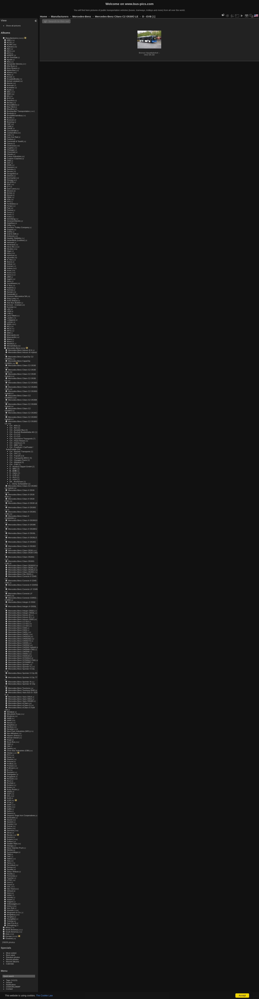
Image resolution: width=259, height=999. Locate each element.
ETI (8, 186)
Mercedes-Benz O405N (18, 643)
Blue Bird (11, 107)
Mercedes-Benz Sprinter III (19, 682)
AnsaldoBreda (13, 79)
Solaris (10, 839)
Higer (9, 251)
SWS (9, 807)
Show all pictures (13, 25)
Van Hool (11, 889)
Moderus (10, 716)
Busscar (10, 120)
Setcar (9, 826)
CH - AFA (13, 426)
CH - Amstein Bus (17, 430)
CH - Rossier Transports (19, 451)
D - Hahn (13, 473)
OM (8, 746)
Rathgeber (11, 774)
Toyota (10, 874)
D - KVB (13, 475)
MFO (9, 331)
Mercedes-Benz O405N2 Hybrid (22, 647)
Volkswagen (12, 904)
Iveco (9, 275)
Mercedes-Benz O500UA (19, 656)
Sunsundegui (12, 852)
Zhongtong (11, 925)
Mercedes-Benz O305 (17, 628)
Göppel (10, 229)
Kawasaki (11, 294)
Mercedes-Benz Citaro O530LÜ (21, 570)
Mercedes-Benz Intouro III (19, 615)
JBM (9, 277)
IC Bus (10, 260)
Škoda (9, 835)
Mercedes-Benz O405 (17, 632)
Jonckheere (12, 283)
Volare (9, 899)
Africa (7, 927)
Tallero (10, 858)
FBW (9, 197)
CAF (9, 124)
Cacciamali (11, 130)
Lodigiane (11, 320)
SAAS (9, 791)
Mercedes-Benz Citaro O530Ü (21, 572)
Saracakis (11, 817)
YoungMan (11, 919)
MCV (9, 328)
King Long (11, 298)
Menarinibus (12, 346)
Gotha (9, 232)
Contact (9, 989)
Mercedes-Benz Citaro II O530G (22, 507)
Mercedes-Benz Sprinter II (19, 667)
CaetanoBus (12, 133)
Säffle (9, 809)
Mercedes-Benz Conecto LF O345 (23, 589)
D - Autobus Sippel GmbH (20, 466)
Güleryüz (11, 236)
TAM (9, 854)
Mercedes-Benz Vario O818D (20, 701)
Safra (9, 811)
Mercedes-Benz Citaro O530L (21, 568)
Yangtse (10, 917)
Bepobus (10, 100)
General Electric (14, 221)
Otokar (10, 753)
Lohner (10, 322)
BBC (9, 92)
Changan (11, 150)
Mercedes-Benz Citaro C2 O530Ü (22, 413)
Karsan (10, 292)
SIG (8, 796)
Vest (9, 893)
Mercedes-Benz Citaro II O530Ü (22, 542)
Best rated (10, 955)
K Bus (9, 285)
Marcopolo (11, 335)
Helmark (10, 242)
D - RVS (13, 477)
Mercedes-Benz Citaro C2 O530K (22, 400)
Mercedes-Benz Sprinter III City (21, 684)
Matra (9, 339)
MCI (8, 326)
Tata (8, 861)
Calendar (10, 964)
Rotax (9, 787)
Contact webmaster (250, 996)
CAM (9, 126)
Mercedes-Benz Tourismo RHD (21, 690)
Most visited (11, 953)
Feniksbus (11, 204)
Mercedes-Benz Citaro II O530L (21, 533)
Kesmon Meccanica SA (17, 296)
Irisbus (10, 268)
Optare (10, 748)
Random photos (13, 957)
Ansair (9, 77)
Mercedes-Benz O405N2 (19, 645)
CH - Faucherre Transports (21, 438)
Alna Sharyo (12, 68)
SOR (9, 800)
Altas (9, 74)
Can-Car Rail (12, 137)
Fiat (8, 208)
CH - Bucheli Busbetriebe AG (22, 432)
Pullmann (11, 768)
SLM (9, 798)
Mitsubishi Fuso (13, 714)
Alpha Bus (11, 70)
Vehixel (10, 891)
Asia (7, 934)
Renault (10, 779)
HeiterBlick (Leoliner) (16, 240)
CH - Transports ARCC (19, 458)
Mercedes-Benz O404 (17, 630)
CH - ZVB (13, 464)
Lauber (10, 318)
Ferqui (9, 206)
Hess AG (10, 247)
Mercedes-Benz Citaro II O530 (21, 490)
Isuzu (9, 272)
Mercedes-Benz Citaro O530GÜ (22, 565)
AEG (9, 51)
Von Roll (10, 908)
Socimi (10, 837)
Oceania (9, 938)
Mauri (9, 341)
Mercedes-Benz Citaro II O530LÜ (22, 537)
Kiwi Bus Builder (14, 303)
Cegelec (10, 148)
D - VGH (13, 479)
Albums (5, 32)
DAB (9, 161)
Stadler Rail (12, 843)
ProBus (10, 763)
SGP (9, 794)
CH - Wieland (15, 462)
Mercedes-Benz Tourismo (19, 688)
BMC (9, 94)
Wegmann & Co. (14, 912)
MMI (9, 333)
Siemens (10, 830)
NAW (9, 720)
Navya (9, 722)
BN (8, 96)
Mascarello (11, 337)
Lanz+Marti (12, 315)
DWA (9, 165)
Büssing (10, 122)
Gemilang (11, 219)
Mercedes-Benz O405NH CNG (21, 649)
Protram (10, 766)
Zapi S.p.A (11, 923)
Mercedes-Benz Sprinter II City (21, 669)
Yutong (10, 921)
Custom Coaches (14, 158)
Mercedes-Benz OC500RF (19, 662)
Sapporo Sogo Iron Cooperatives (21, 815)
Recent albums (12, 961)
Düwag (10, 180)
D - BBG (13, 469)
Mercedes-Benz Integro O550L (21, 613)
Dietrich (10, 176)
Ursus (9, 884)
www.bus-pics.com (139, 4)
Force (9, 212)
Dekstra (10, 169)
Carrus (10, 143)
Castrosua (11, 145)
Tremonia (11, 876)
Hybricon (10, 255)
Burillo (9, 118)
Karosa (10, 290)
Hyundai (10, 257)
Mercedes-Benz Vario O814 (20, 697)
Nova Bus (11, 742)
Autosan (10, 85)
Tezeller (10, 869)
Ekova (9, 195)
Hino (9, 253)
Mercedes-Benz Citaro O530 (20, 550)
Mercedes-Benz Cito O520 (19, 574)
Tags (8, 980)
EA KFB (10, 182)
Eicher (9, 193)
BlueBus (10, 109)
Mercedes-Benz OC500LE (19, 658)
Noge (9, 740)
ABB (9, 40)
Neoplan (10, 729)
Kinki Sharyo (12, 300)
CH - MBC (13, 445)
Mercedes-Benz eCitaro (18, 703)
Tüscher (10, 878)
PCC (9, 755)
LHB (9, 313)
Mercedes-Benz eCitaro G (19, 705)
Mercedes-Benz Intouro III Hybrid (22, 352)
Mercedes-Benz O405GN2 (19, 639)
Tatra (9, 863)
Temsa (10, 867)
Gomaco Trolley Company (18, 227)
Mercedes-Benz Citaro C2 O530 (22, 365)
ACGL (9, 42)
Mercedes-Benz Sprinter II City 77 (22, 677)
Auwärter (11, 87)
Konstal (10, 307)
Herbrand (11, 244)
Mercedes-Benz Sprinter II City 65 (22, 673)
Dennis (10, 171)
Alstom (10, 72)
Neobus (10, 727)
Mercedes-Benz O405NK (19, 651)
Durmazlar (11, 178)
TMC (9, 856)
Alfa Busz (11, 66)
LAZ (8, 309)
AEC (9, 49)
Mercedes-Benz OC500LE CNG (22, 660)
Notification (11, 984)
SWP (9, 805)
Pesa (9, 757)
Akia (9, 62)
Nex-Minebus (12, 733)
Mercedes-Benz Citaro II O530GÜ (22, 520)
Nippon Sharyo (13, 735)
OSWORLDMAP (13, 987)
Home (43, 16)
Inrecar (10, 266)
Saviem (10, 822)
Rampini (10, 772)
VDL (9, 886)
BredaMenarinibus (15, 115)
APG (9, 53)
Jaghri (9, 279)
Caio (9, 135)
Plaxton (10, 759)
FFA (8, 199)
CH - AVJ (13, 428)
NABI (9, 718)
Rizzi (9, 781)
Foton (9, 216)
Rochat (10, 783)
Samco (10, 813)
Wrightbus (11, 914)
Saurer (10, 820)
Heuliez (10, 249)
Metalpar (10, 712)
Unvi (9, 882)
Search (9, 982)
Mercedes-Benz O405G (18, 634)
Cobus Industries (14, 156)
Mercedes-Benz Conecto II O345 (22, 576)
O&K (9, 744)
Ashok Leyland (13, 81)
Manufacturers (11, 38)
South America (11, 932)
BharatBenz (12, 105)
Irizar (9, 270)
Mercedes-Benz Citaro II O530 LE (22, 503)
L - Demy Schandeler (18, 484)
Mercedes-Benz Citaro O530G (21, 557)
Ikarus (9, 262)
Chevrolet (11, 152)
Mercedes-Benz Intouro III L (20, 617)
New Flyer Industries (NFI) (18, 731)
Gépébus (11, 223)
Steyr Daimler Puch (15, 848)
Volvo (9, 906)
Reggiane (11, 776)
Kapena (10, 287)
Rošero (10, 785)
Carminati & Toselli (15, 141)
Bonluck (10, 113)
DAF (9, 163)
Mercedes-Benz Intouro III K (20, 350)
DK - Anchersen (16, 481)
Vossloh (10, 910)
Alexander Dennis (14, 64)
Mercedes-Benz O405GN (19, 636)
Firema (10, 210)
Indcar (9, 264)
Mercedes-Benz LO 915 (18, 623)
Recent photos (12, 959)
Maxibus (10, 343)
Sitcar (9, 833)
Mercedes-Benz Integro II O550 (21, 602)
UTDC (9, 880)
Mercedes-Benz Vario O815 (20, 699)
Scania (10, 824)
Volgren (10, 902)
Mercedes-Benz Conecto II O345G (23, 585)
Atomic (10, 83)
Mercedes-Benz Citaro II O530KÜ (22, 529)
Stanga (10, 846)
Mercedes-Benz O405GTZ (19, 641)
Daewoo (10, 167)
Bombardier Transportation (18, 111)
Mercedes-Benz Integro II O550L (22, 606)
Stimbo (10, 850)
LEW (9, 311)
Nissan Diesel (13, 738)
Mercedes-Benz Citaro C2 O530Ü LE (116, 16)
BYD (9, 98)
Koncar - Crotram (14, 305)
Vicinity (10, 897)
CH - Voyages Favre (18, 460)
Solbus (10, 841)
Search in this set (58, 21)
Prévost (10, 761)
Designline (11, 173)
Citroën (10, 154)
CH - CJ (12, 434)
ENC (9, 184)
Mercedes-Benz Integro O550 (21, 611)
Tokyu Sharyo (12, 871)
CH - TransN (14, 456)
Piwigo (239, 996)
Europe (8, 936)
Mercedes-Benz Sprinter (18, 664)
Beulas (10, 102)
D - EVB (13, 471)
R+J (8, 770)
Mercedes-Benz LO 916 (18, 626)
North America (11, 929)
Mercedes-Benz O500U (18, 654)
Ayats (9, 90)
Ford (9, 214)
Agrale (9, 59)
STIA (9, 802)
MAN (9, 324)
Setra (9, 828)
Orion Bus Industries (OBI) (18, 750)
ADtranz (10, 47)
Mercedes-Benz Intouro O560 (21, 619)
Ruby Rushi (12, 789)
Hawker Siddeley (14, 238)
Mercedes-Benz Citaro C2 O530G (22, 382)
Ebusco (10, 191)
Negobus (11, 725)
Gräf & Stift (11, 234)
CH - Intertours (15, 443)
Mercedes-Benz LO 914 (18, 621)
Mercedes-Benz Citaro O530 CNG (23, 552)
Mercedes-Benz (13, 348)
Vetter (9, 895)
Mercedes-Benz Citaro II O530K (22, 524)
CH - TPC (13, 453)
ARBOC (10, 55)
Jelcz (9, 281)
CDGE (9, 128)
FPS (9, 201)
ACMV (9, 44)
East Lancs (11, 189)
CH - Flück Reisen (17, 441)
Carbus (10, 139)
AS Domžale (12, 57)
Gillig (9, 225)
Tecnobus (11, 865)
